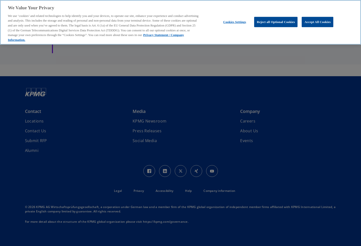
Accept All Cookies (317, 22)
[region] (180, 22)
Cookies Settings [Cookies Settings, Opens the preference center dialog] (234, 22)
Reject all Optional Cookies (276, 22)
